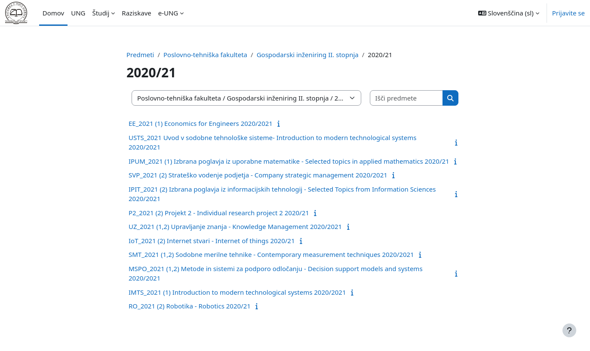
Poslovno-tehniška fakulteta (205, 54)
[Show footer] (569, 330)
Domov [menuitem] (53, 13)
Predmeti (140, 54)
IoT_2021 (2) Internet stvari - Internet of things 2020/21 (212, 240)
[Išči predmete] (407, 98)
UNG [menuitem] (78, 13)
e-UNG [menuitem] (168, 13)
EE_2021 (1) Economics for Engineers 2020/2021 (201, 123)
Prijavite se (568, 13)
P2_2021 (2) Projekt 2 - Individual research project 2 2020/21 (219, 212)
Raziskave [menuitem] (136, 13)
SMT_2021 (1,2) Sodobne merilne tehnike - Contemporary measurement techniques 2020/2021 (271, 254)
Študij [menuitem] (100, 13)
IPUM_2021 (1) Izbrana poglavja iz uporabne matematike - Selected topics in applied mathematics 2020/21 (289, 161)
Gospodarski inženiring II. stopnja (308, 54)
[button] (509, 13)
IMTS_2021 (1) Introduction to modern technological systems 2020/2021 (237, 292)
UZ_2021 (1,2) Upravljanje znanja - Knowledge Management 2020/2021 (235, 226)
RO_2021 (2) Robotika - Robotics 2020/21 (190, 306)
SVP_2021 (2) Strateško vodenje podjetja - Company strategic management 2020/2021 (258, 175)
